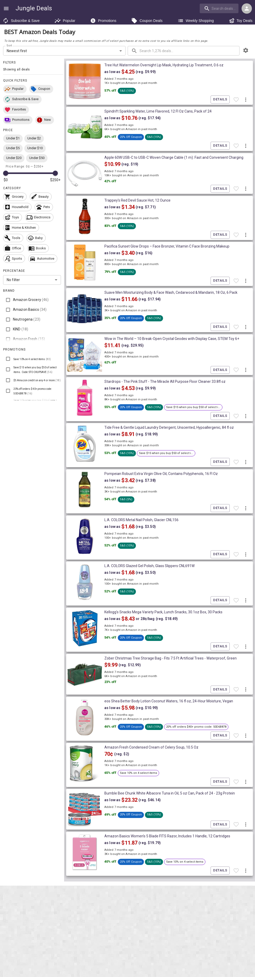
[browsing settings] (246, 50)
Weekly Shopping (195, 21)
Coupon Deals (147, 21)
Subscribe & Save (21, 21)
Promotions (103, 20)
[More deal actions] (246, 99)
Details (220, 99)
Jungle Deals (34, 8)
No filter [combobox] (13, 280)
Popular (65, 21)
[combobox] (220, 8)
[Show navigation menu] (6, 8)
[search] (219, 8)
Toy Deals (240, 20)
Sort (9, 45)
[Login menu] (247, 8)
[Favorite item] (236, 99)
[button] (15, 89)
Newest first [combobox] (17, 51)
